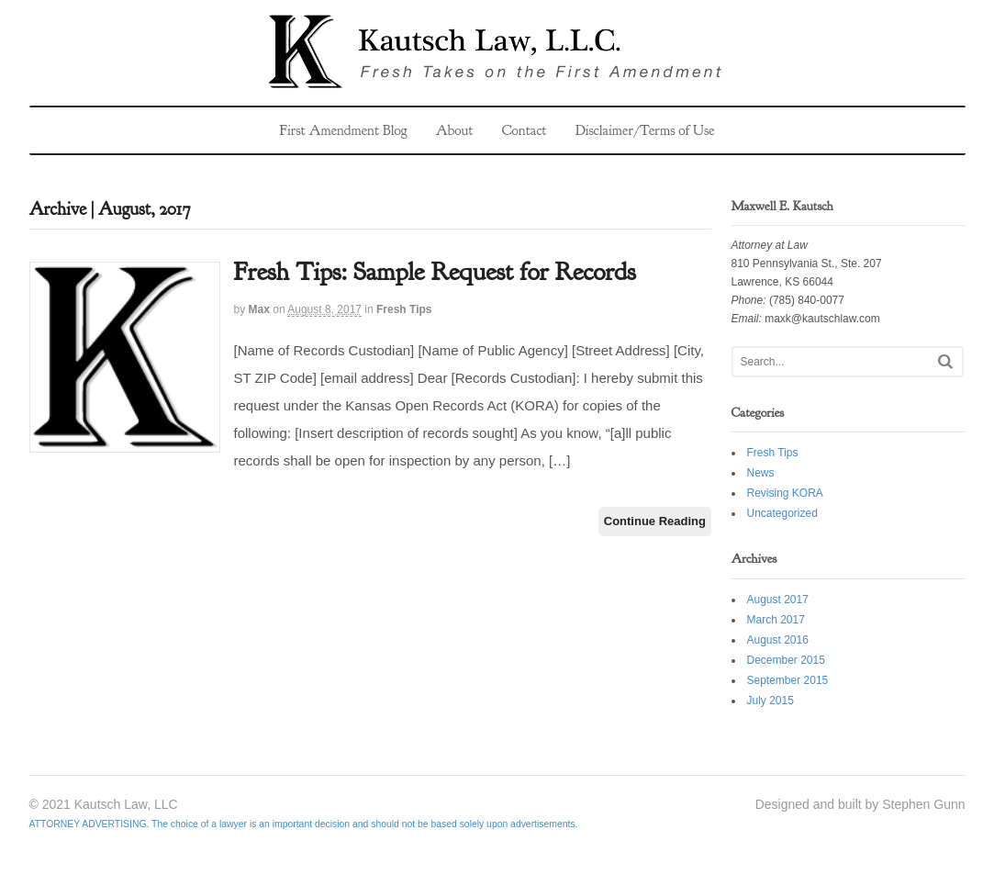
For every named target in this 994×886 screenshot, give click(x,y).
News (761, 472)
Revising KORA (785, 493)
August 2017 (778, 599)
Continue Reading (655, 521)
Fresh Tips (403, 309)
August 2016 (778, 640)
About (455, 130)
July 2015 (770, 700)
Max (259, 309)
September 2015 (788, 680)
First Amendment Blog (343, 130)
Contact (524, 130)
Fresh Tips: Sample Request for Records (435, 271)
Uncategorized (782, 513)
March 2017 (776, 619)
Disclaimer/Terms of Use (645, 130)
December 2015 (786, 660)
